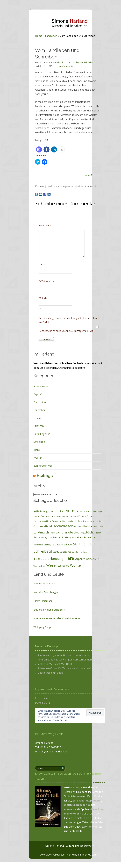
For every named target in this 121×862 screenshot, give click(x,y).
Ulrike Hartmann (33, 601)
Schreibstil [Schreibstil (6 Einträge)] (33, 551)
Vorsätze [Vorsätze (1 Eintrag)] (88, 559)
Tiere (27, 449)
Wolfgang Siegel (33, 627)
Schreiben (79, 62)
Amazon (68, 796)
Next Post (82, 175)
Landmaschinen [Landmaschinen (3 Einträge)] (34, 532)
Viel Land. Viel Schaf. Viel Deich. (46, 664)
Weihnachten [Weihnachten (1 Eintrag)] (30, 566)
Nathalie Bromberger (36, 592)
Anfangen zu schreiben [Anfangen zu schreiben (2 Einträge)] (43, 511)
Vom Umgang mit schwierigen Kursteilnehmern (55, 659)
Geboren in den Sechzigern (40, 609)
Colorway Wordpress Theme (47, 854)
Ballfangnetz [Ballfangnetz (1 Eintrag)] (88, 511)
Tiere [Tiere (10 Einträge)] (59, 558)
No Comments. (56, 66)
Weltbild (60, 804)
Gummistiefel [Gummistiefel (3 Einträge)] (33, 526)
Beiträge (35, 475)
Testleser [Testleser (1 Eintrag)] (74, 552)
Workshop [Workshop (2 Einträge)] (54, 565)
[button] (29, 149)
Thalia (71, 800)
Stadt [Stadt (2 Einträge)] (46, 551)
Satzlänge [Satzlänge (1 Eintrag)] (39, 545)
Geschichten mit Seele (41, 672)
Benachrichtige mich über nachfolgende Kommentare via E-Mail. (58, 320)
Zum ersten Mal (33, 465)
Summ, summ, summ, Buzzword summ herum (55, 655)
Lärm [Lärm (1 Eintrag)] (89, 533)
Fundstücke (30, 402)
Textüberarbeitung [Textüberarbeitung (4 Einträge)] (39, 558)
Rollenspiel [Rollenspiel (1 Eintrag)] (29, 545)
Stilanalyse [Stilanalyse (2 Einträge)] (56, 551)
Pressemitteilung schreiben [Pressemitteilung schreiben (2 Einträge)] (58, 537)
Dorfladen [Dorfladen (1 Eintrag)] (63, 516)
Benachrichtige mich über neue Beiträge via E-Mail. (57, 330)
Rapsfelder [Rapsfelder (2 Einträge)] (80, 537)
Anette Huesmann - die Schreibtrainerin (47, 618)
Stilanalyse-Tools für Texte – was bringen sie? (55, 668)
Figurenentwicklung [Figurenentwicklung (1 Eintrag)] (33, 521)
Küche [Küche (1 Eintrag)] (91, 526)
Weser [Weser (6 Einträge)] (42, 565)
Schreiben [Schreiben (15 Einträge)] (74, 543)
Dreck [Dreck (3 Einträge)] (73, 516)
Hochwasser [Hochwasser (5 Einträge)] (53, 526)
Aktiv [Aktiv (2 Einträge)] (27, 511)
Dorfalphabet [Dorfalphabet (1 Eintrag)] (52, 516)
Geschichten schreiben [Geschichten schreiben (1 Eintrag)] (83, 521)
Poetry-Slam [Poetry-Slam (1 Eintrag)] (37, 537)
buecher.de (74, 804)
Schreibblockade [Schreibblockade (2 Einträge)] (53, 544)
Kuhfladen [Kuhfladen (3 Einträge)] (81, 526)
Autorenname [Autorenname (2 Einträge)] (74, 511)
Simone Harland (45, 62)
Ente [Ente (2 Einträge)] (79, 516)
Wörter (28, 457)
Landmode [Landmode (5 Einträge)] (55, 532)
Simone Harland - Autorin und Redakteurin (60, 845)
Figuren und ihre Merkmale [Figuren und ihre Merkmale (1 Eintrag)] (54, 521)
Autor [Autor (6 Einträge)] (61, 510)
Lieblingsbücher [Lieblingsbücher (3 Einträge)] (75, 532)
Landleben (42, 35)
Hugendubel (84, 800)
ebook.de (61, 809)
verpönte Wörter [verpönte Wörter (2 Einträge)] (74, 558)
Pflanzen (29, 425)
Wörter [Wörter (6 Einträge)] (67, 565)
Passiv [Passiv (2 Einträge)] (27, 537)
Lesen (27, 418)
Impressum (32, 698)
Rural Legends (32, 434)
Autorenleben (32, 386)
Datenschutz (33, 702)
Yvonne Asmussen (35, 583)
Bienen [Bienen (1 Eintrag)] (27, 516)
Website (33, 298)
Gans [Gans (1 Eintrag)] (70, 521)
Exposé (28, 394)
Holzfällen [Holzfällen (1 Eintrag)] (68, 526)
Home (29, 35)
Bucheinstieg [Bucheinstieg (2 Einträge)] (38, 516)
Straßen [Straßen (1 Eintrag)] (66, 552)
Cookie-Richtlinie (51, 720)
